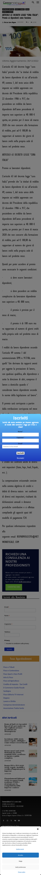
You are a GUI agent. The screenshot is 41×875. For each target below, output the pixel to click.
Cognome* (20, 438)
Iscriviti (20, 453)
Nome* (20, 432)
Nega (20, 861)
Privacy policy (21, 872)
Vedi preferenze (20, 867)
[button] (38, 829)
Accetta (20, 855)
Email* (20, 444)
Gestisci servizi (20, 849)
